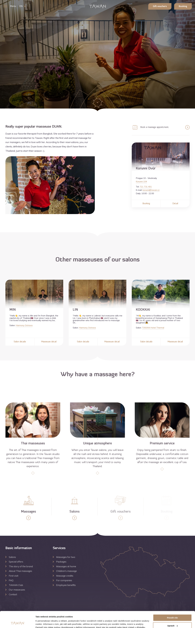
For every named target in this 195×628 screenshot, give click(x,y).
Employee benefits (66, 585)
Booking (183, 6)
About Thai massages (20, 571)
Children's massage (66, 571)
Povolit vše (172, 602)
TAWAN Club (16, 585)
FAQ (11, 580)
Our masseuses (17, 589)
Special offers (16, 561)
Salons (12, 557)
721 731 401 (146, 186)
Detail (175, 203)
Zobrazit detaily (43, 623)
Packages (61, 561)
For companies (64, 580)
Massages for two (65, 557)
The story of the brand (21, 566)
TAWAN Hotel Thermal (153, 327)
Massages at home (66, 566)
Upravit (172, 610)
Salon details (20, 342)
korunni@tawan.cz (151, 190)
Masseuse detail (48, 342)
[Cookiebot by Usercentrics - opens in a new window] (17, 623)
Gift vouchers (160, 6)
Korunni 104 (141, 181)
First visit (13, 575)
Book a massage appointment (161, 127)
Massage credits (64, 575)
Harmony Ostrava (24, 325)
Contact (13, 594)
